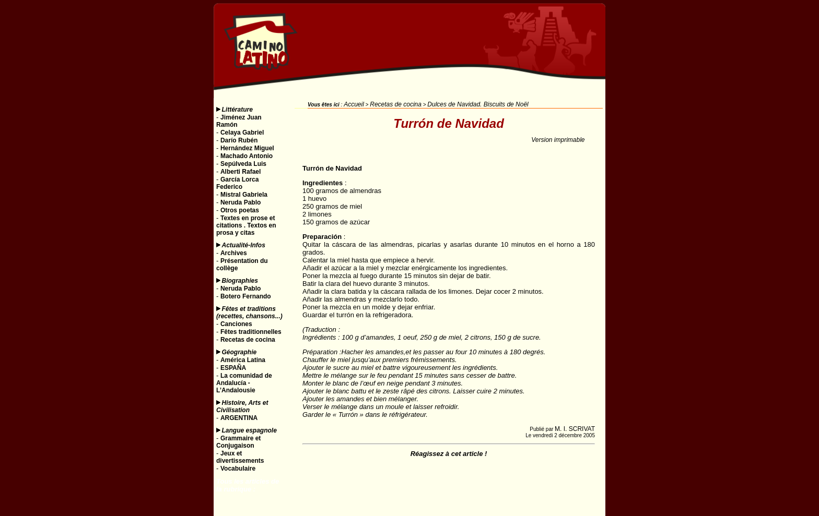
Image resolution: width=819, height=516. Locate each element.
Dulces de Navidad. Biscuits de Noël (477, 104)
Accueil (354, 104)
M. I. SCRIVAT (575, 429)
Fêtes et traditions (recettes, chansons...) (249, 312)
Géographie (239, 352)
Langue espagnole (249, 430)
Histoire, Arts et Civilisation (242, 406)
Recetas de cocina (396, 104)
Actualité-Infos (243, 245)
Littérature (237, 109)
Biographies (240, 280)
